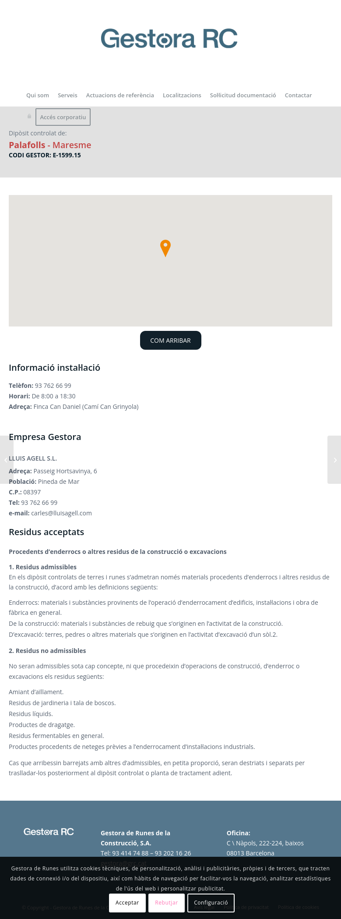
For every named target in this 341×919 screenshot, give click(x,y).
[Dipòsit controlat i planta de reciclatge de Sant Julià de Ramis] (334, 460)
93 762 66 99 (53, 385)
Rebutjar (166, 902)
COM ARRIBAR (170, 340)
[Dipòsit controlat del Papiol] (7, 460)
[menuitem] (37, 95)
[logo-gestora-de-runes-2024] (170, 49)
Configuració (211, 902)
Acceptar (127, 902)
